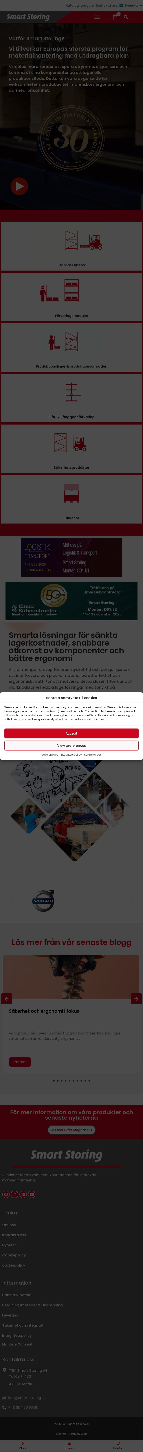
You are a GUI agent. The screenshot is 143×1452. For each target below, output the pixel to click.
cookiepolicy (49, 754)
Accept (71, 733)
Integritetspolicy (71, 754)
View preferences (71, 745)
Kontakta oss (93, 754)
